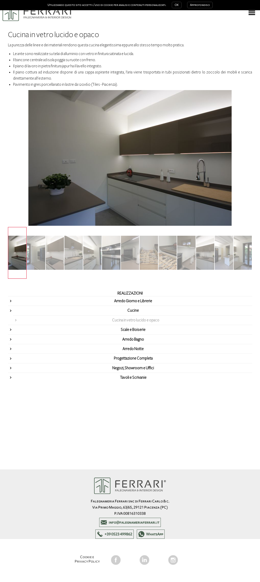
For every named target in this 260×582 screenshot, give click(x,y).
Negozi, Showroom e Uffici (133, 368)
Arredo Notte (133, 349)
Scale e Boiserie (133, 330)
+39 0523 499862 (118, 534)
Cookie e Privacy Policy (87, 559)
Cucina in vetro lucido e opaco (135, 320)
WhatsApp (154, 534)
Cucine (133, 310)
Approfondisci (200, 5)
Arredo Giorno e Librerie (133, 301)
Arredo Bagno (133, 339)
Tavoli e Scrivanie (133, 377)
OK (177, 5)
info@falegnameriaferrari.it (134, 522)
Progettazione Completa (133, 358)
